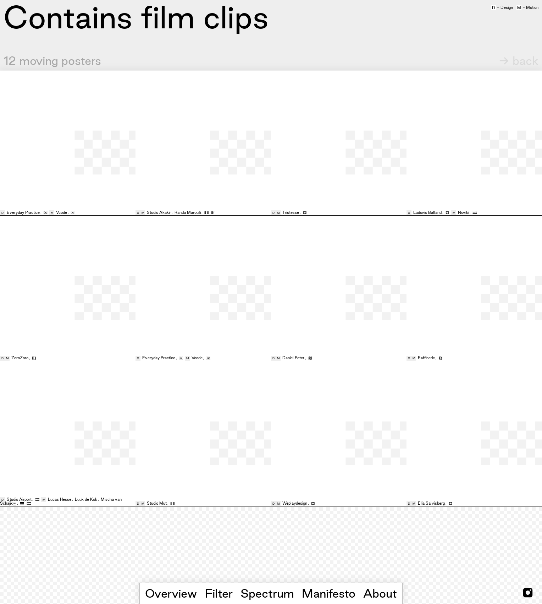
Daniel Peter (293, 358)
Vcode (61, 212)
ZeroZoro (19, 358)
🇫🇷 (207, 212)
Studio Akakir (159, 212)
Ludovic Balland (427, 212)
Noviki (463, 212)
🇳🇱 (37, 499)
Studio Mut (157, 503)
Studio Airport (19, 499)
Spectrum (267, 593)
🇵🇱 (474, 212)
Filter (219, 593)
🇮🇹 (172, 503)
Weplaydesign (294, 503)
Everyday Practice (23, 212)
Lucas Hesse (59, 499)
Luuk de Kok (86, 499)
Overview (171, 593)
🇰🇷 (46, 212)
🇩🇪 (22, 503)
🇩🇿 (213, 212)
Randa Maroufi (188, 212)
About (380, 593)
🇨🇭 (305, 212)
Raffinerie (426, 358)
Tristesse (290, 212)
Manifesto (328, 593)
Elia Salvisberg (431, 503)
